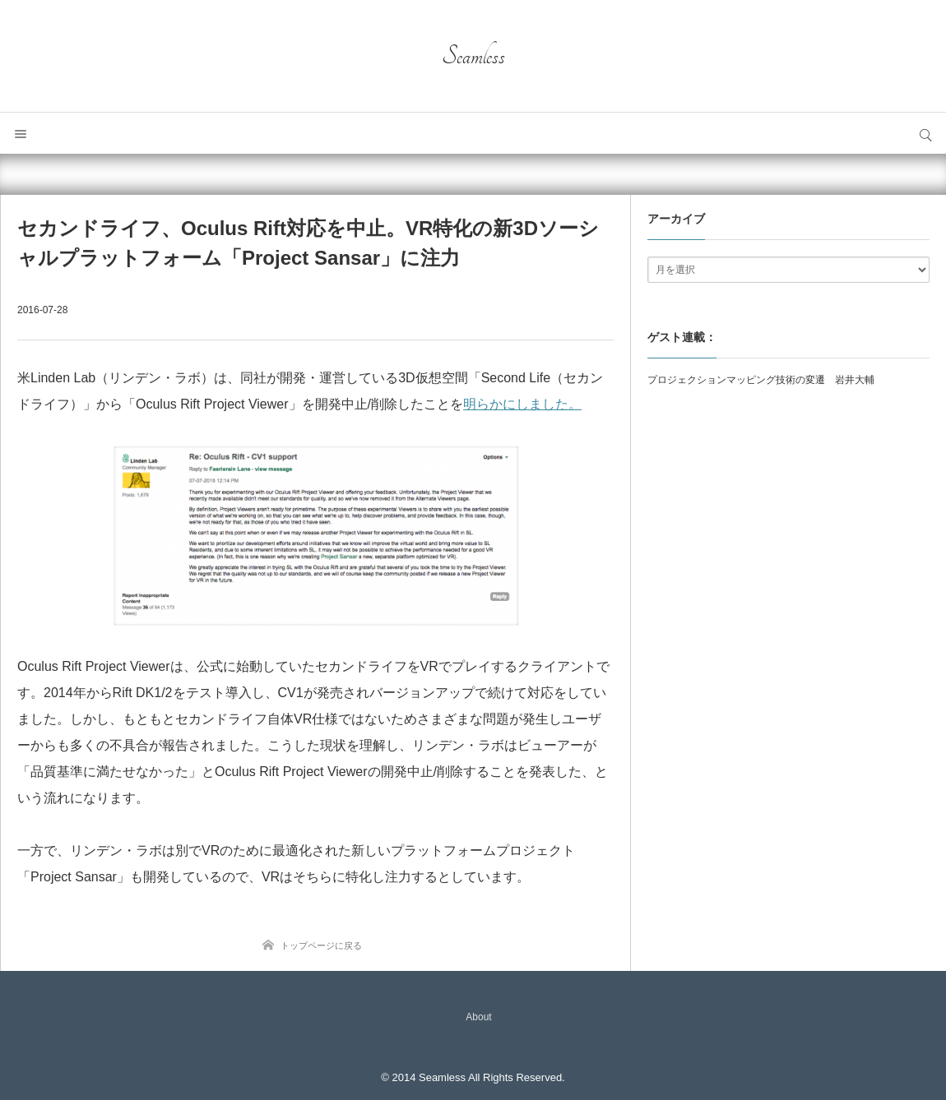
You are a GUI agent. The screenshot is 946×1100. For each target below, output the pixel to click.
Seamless (473, 56)
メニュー (20, 133)
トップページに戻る (321, 945)
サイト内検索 (925, 133)
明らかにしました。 (522, 404)
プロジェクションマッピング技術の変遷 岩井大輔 (760, 380)
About (478, 1017)
